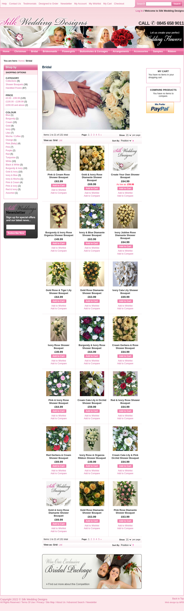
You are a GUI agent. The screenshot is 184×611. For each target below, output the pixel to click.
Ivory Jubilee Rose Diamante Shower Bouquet (125, 235)
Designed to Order (48, 3)
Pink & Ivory (11, 186)
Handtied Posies (14, 88)
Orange (9, 140)
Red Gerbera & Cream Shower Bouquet (58, 456)
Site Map (50, 602)
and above (15, 105)
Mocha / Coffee (13, 136)
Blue (8, 115)
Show (122, 135)
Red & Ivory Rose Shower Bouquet (125, 401)
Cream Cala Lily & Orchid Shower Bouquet (91, 401)
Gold (8, 125)
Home (6, 51)
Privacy (40, 602)
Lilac (8, 132)
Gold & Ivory (12, 171)
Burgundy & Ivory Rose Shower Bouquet (92, 346)
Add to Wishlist (58, 190)
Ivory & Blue (12, 175)
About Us (60, 602)
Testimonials (29, 3)
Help (4, 3)
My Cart (107, 3)
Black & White (13, 164)
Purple (9, 150)
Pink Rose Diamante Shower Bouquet (125, 511)
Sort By (115, 141)
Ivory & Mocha (13, 179)
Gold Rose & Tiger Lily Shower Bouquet (58, 292)
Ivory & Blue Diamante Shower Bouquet (92, 234)
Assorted (10, 193)
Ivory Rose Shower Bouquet (58, 346)
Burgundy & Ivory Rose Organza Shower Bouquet (58, 234)
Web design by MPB (174, 602)
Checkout (119, 3)
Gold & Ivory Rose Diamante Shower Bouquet (92, 177)
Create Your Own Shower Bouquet (125, 176)
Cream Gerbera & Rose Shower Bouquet (125, 346)
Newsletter (66, 3)
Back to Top (178, 598)
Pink (8, 147)
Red (8, 154)
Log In (139, 10)
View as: (48, 140)
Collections (11, 81)
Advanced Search (75, 602)
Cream (9, 122)
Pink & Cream (12, 182)
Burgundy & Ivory (14, 168)
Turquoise (10, 157)
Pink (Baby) (11, 143)
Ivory (8, 129)
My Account (80, 3)
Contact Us (15, 3)
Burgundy (10, 118)
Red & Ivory (11, 189)
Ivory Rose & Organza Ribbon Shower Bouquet (92, 456)
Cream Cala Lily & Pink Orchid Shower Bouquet (125, 456)
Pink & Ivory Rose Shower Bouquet (59, 401)
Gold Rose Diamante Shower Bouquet (92, 292)
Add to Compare (59, 193)
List (60, 140)
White (8, 161)
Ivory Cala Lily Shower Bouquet (125, 292)
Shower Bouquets (14, 84)
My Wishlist (95, 3)
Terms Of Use (28, 602)
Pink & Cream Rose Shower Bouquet (59, 176)
